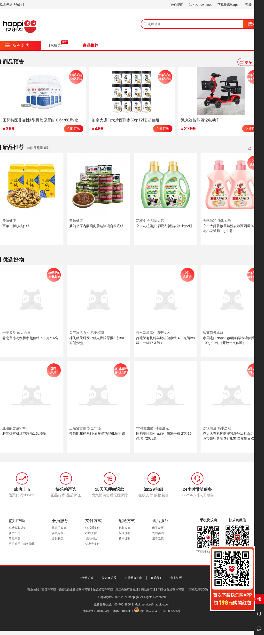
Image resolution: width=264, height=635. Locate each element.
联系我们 (156, 578)
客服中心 (253, 5)
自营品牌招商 (133, 578)
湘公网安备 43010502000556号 (160, 611)
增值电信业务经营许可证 (74, 589)
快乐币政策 (59, 528)
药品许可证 (148, 589)
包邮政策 (124, 528)
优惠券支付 (92, 543)
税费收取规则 (17, 528)
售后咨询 (158, 533)
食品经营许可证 (103, 589)
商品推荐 (90, 45)
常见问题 (14, 538)
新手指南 (14, 533)
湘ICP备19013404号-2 (97, 611)
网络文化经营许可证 (171, 589)
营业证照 (176, 578)
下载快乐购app (228, 5)
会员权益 (57, 538)
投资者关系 (109, 578)
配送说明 (124, 533)
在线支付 (91, 533)
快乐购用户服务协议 (22, 543)
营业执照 (33, 589)
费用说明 (124, 538)
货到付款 (91, 538)
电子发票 (158, 528)
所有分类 (17, 45)
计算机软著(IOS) (197, 589)
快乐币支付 (92, 528)
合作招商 (177, 5)
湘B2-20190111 (123, 611)
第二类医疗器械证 (127, 589)
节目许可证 (48, 589)
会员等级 (57, 533)
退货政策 (158, 538)
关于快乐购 (86, 578)
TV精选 (54, 45)
